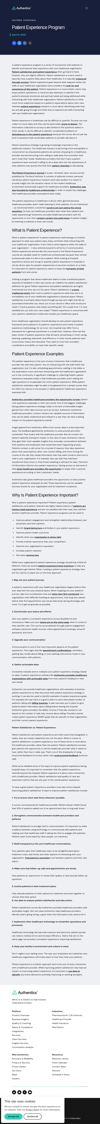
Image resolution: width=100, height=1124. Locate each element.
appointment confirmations (57, 650)
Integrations (18, 1031)
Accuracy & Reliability (22, 1058)
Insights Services (20, 1043)
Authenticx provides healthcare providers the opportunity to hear (46, 399)
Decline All (32, 1116)
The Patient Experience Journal (28, 173)
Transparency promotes (37, 857)
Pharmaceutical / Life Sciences (67, 1015)
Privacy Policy (75, 1118)
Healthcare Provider (61, 1019)
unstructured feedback (66, 755)
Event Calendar (59, 1062)
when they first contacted (65, 594)
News (14, 1074)
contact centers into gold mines (53, 218)
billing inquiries (40, 703)
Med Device (58, 1027)
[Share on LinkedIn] (25, 43)
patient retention (61, 165)
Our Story (16, 1070)
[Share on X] (19, 43)
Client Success (19, 1039)
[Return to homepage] (21, 8)
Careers (16, 1078)
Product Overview (20, 1015)
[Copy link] (30, 43)
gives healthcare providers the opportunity (39, 469)
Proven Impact (19, 1066)
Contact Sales (59, 1066)
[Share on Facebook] (14, 43)
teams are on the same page (54, 622)
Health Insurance (60, 1023)
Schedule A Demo (61, 1074)
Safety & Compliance (22, 1027)
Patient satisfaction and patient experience (34, 71)
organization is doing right (47, 537)
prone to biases (70, 124)
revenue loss (32, 555)
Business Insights (20, 1019)
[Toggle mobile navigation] (86, 8)
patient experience (30, 106)
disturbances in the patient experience (32, 134)
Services (16, 1035)
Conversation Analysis (23, 1047)
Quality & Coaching (21, 1023)
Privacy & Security (21, 1062)
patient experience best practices (56, 565)
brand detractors (33, 528)
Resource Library (60, 1058)
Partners (56, 1070)
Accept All (13, 1116)
